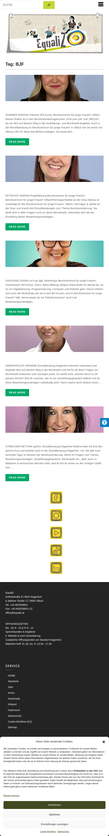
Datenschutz (63, 831)
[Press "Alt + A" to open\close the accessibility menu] (104, 422)
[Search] (49, 5)
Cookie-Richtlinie (48, 831)
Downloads (14, 698)
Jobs (10, 687)
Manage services (11, 795)
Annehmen (54, 804)
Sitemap (12, 727)
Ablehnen (54, 814)
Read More (17, 141)
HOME (11, 675)
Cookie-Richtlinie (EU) (20, 721)
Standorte (13, 681)
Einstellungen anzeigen (54, 824)
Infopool (12, 704)
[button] (103, 741)
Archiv (11, 692)
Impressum (14, 710)
